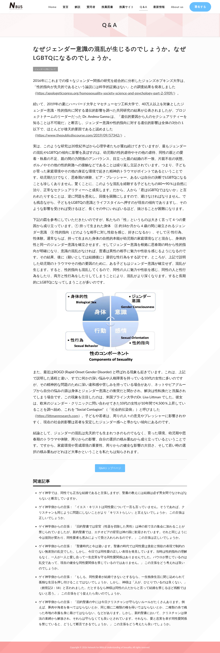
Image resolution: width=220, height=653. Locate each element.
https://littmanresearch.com (57, 416)
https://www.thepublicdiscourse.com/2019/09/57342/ (78, 135)
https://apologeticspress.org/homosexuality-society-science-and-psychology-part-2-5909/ (105, 93)
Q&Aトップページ (110, 468)
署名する (200, 6)
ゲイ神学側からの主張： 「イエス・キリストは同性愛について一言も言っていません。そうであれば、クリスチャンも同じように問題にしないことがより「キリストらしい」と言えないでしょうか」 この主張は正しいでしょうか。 (112, 512)
